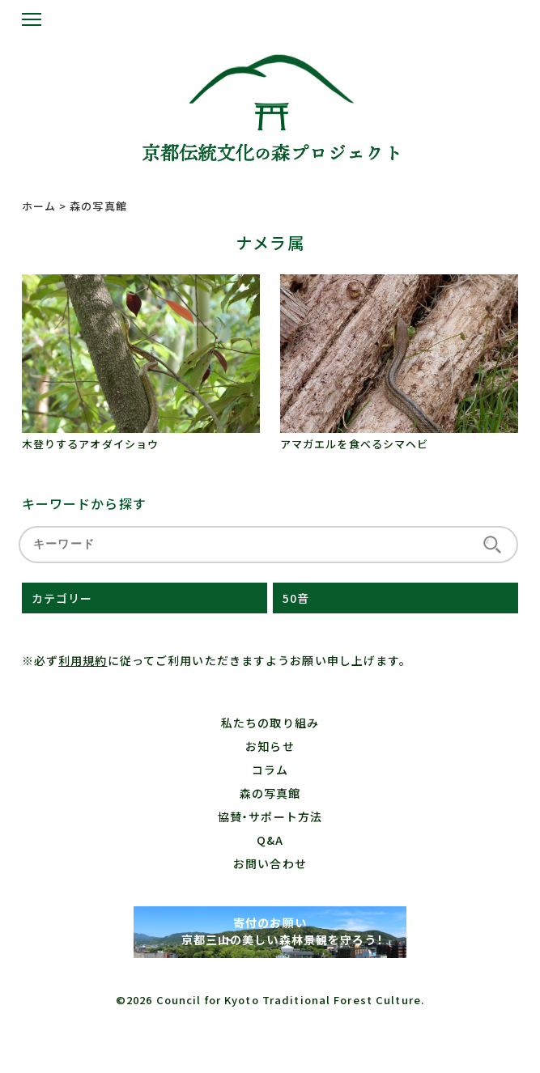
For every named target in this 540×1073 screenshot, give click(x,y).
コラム (270, 769)
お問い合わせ (270, 863)
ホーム (39, 206)
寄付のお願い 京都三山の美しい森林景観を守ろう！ (269, 931)
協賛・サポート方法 (270, 816)
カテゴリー (62, 598)
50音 (296, 598)
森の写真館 (270, 793)
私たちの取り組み (270, 723)
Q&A (270, 840)
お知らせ (269, 746)
